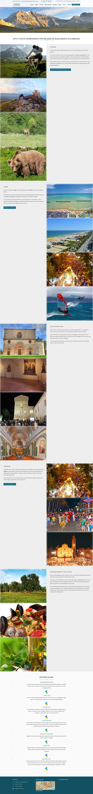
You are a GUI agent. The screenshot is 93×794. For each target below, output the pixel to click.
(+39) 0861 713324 (16, 1)
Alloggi (32, 4)
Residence (55, 4)
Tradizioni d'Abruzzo (9, 484)
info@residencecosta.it (33, 1)
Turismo (64, 4)
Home (43, 16)
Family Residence (47, 4)
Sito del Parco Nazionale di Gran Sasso (60, 69)
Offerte (36, 4)
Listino (59, 4)
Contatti (69, 4)
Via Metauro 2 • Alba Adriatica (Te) (20, 782)
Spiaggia (41, 4)
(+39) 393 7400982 (24, 1)
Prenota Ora (75, 4)
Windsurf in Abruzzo (9, 207)
